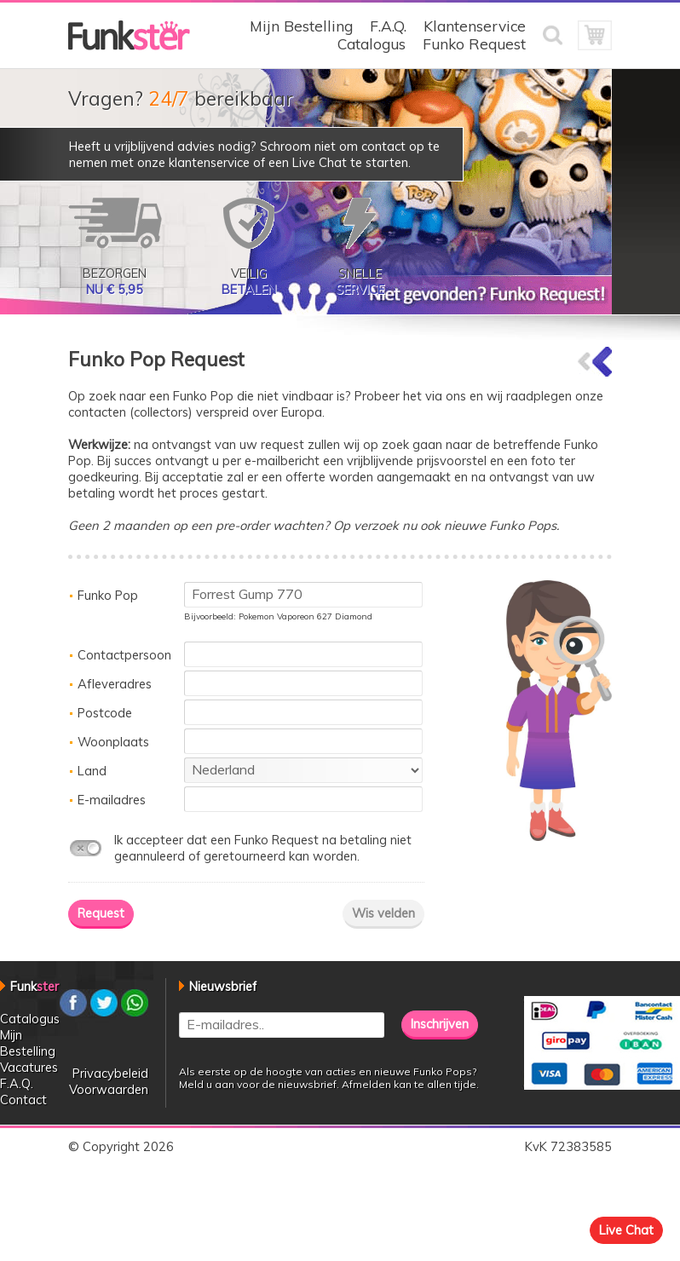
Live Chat (626, 1230)
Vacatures (29, 1067)
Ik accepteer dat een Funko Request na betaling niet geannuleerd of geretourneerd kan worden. (263, 848)
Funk (34, 986)
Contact (23, 1099)
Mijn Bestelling (301, 26)
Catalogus (371, 44)
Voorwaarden (108, 1089)
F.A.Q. (388, 26)
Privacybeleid (110, 1073)
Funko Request (474, 44)
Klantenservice (475, 26)
